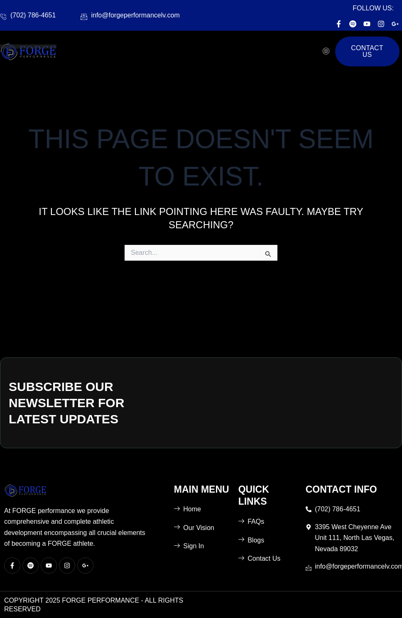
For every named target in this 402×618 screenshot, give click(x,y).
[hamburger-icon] (325, 51)
